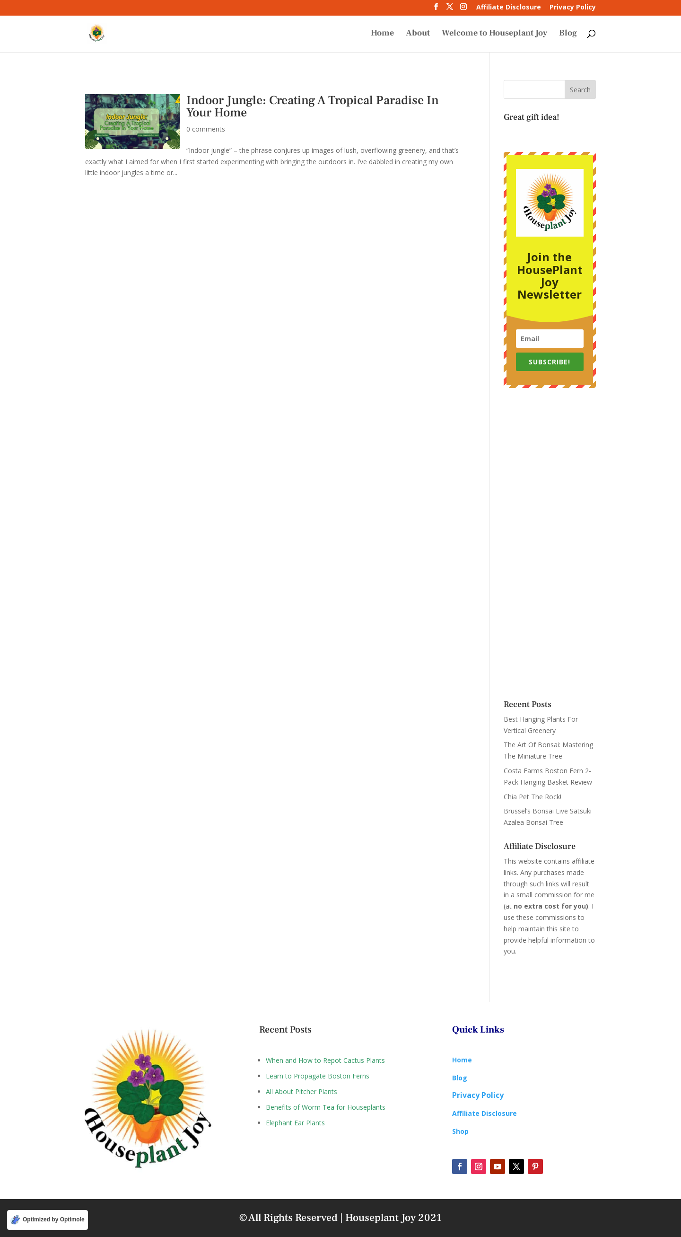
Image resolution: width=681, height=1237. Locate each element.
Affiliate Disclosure (508, 7)
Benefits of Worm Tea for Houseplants (325, 1107)
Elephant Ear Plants (295, 1122)
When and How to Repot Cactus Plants (325, 1060)
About (418, 34)
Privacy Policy (573, 7)
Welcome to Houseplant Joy (494, 34)
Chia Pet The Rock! (532, 796)
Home (382, 34)
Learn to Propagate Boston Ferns (317, 1075)
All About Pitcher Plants (301, 1091)
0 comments (205, 128)
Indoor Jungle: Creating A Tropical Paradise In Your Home (312, 106)
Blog (568, 34)
